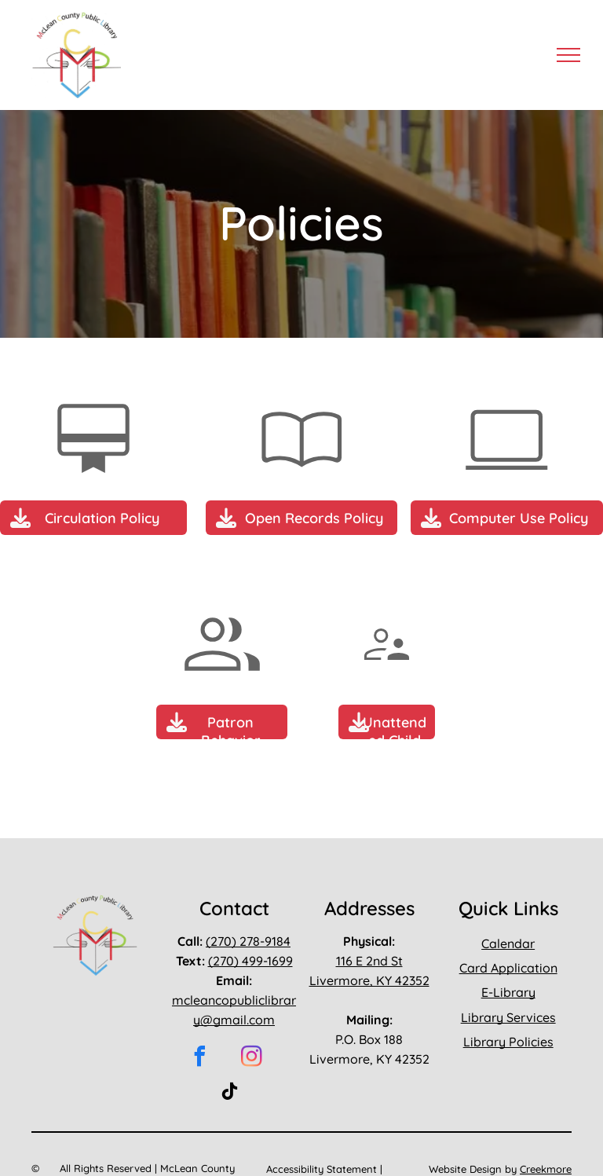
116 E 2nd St (369, 961)
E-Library (508, 992)
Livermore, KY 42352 (369, 980)
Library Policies (508, 1042)
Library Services (508, 1017)
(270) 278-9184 (248, 941)
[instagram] (251, 1058)
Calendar (508, 943)
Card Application (508, 968)
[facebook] (199, 1058)
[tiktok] (229, 1094)
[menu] (568, 55)
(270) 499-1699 (250, 961)
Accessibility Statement (321, 1169)
